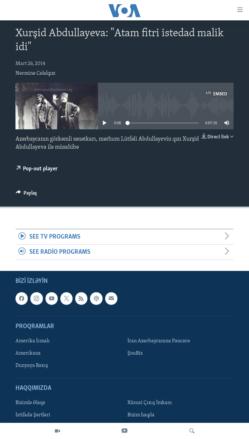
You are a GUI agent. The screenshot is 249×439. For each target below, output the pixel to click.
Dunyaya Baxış (31, 366)
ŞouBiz (135, 353)
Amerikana (28, 353)
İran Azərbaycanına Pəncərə (158, 341)
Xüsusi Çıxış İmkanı (149, 403)
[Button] (26, 194)
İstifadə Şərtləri (32, 415)
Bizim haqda (140, 415)
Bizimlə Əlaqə (30, 403)
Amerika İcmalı (32, 341)
